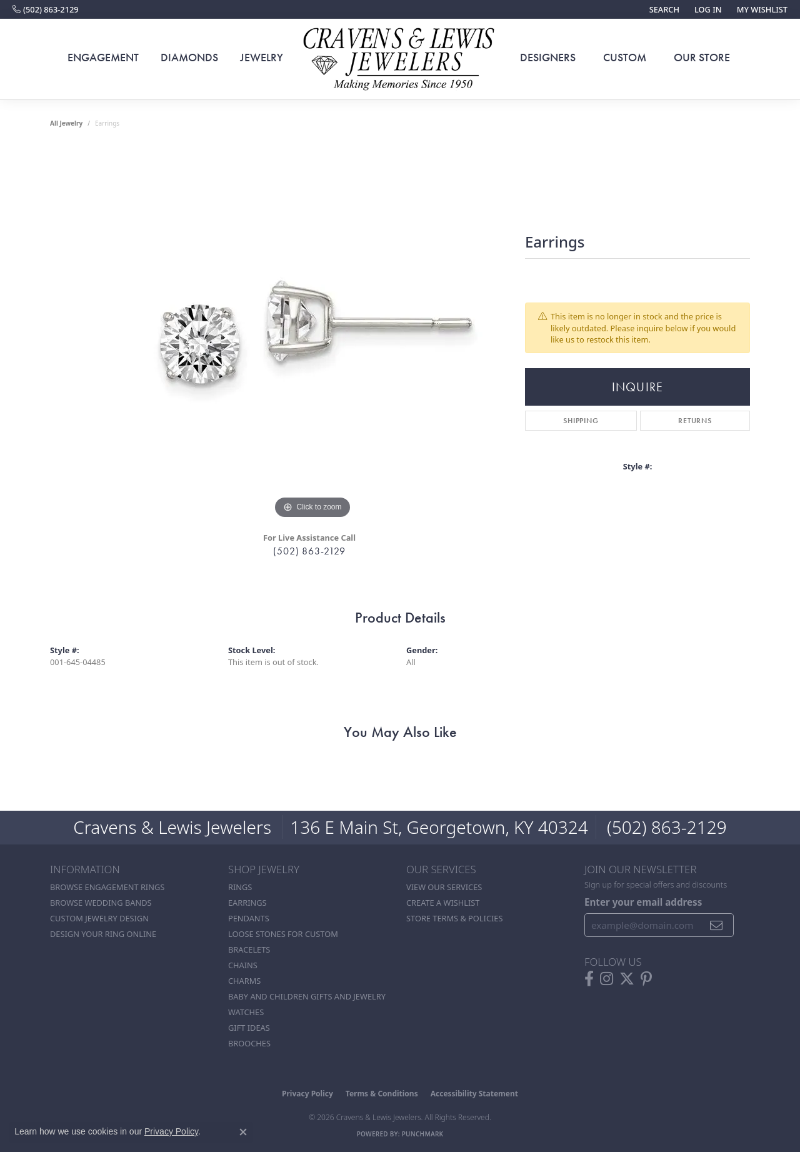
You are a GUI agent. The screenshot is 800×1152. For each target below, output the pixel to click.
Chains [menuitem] (243, 965)
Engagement (103, 57)
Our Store (702, 57)
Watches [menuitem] (246, 1012)
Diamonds (189, 57)
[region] (312, 334)
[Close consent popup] (243, 1132)
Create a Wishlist (442, 902)
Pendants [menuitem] (248, 918)
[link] (45, 9)
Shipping (580, 421)
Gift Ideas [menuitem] (249, 1027)
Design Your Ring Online (103, 933)
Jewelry (261, 57)
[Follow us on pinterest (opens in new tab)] (646, 978)
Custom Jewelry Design (99, 918)
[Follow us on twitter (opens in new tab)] (626, 978)
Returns (695, 421)
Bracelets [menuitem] (249, 949)
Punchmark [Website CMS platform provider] (423, 1133)
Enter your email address (643, 902)
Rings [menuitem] (240, 887)
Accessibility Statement (474, 1093)
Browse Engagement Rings (107, 887)
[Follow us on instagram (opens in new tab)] (606, 978)
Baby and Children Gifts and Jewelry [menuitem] (307, 996)
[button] (663, 9)
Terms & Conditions (382, 1093)
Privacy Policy (307, 1093)
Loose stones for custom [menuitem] (283, 933)
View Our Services (444, 887)
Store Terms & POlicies (454, 918)
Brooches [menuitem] (249, 1043)
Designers (548, 57)
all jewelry (66, 123)
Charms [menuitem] (244, 980)
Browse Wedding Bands (101, 902)
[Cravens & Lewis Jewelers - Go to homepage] (400, 59)
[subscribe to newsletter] (716, 925)
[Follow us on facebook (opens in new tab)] (589, 978)
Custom (624, 57)
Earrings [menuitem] (247, 902)
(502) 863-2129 (309, 551)
